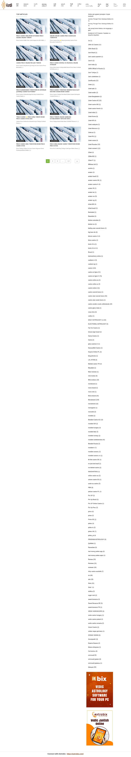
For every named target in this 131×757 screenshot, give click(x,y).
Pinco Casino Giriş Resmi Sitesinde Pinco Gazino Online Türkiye (29, 36)
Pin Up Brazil (92, 499)
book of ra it (92, 248)
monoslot (91, 412)
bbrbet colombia (93, 220)
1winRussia (91, 80)
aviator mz (91, 196)
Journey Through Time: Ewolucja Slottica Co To (100, 20)
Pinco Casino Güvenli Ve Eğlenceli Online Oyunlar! (64, 63)
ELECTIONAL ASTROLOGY (97, 324)
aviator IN (91, 188)
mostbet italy (92, 431)
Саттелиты (91, 651)
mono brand (92, 388)
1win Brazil (91, 52)
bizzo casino (92, 240)
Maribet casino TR (94, 364)
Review (90, 559)
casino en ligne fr (93, 276)
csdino (90, 316)
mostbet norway (93, 435)
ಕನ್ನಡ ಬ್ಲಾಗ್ (107, 5)
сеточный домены (94, 663)
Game (90, 340)
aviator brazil (92, 176)
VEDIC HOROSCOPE (95, 611)
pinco (90, 511)
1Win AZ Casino (93, 44)
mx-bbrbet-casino (93, 467)
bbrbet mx (91, 224)
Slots (89, 583)
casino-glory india (93, 308)
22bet (90, 152)
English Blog (26, 5)
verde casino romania (95, 623)
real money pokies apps (95, 555)
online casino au (93, 475)
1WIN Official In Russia (95, 68)
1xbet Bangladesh (93, 96)
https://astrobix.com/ (75, 754)
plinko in (90, 527)
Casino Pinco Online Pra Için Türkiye (28, 63)
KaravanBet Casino (94, 348)
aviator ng (91, 200)
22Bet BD (91, 156)
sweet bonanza (93, 599)
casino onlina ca (93, 280)
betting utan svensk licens (96, 228)
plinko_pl (91, 535)
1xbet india (91, 112)
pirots (90, 515)
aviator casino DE (93, 180)
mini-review (91, 376)
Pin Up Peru (92, 507)
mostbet (90, 415)
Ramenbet (91, 547)
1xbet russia (92, 140)
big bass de (91, 232)
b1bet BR (91, 204)
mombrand (91, 384)
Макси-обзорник (93, 647)
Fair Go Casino (93, 328)
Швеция (90, 667)
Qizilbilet (90, 543)
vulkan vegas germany (95, 631)
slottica (90, 591)
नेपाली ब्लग (71, 5)
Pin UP (90, 495)
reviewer (90, 567)
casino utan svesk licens (95, 300)
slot (89, 579)
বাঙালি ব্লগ (35, 5)
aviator (90, 172)
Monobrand (20, 32)
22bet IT (90, 160)
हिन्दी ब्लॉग (17, 5)
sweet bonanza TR (94, 607)
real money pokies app (95, 551)
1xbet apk (91, 88)
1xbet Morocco (92, 128)
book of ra (91, 244)
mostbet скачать (93, 451)
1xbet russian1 (92, 148)
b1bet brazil (91, 208)
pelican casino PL (93, 491)
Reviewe (91, 563)
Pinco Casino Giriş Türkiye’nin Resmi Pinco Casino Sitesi (30, 145)
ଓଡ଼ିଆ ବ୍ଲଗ (124, 5)
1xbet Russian (92, 144)
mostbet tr (91, 447)
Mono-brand (92, 396)
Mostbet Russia (93, 443)
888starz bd (92, 164)
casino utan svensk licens (96, 296)
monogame (91, 408)
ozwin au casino (93, 483)
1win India (91, 64)
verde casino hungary (95, 615)
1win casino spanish (94, 56)
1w (89, 40)
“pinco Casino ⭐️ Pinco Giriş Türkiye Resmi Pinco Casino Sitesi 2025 (30, 118)
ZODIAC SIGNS (93, 635)
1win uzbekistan (93, 76)
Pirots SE (91, 519)
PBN (89, 487)
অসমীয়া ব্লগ (79, 5)
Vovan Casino (92, 627)
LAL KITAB (91, 360)
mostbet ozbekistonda (95, 439)
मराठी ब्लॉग (55, 5)
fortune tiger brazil (93, 332)
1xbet (90, 84)
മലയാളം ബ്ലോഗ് (44, 5)
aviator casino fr (93, 184)
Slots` (90, 587)
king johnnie (92, 356)
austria (90, 168)
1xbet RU (91, 136)
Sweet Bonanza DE (94, 603)
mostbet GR (92, 423)
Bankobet (91, 212)
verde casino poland (94, 619)
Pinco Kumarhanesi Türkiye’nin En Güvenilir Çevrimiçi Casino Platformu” (31, 90)
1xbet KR (91, 120)
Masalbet (91, 368)
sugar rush (91, 595)
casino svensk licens (94, 292)
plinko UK (91, 531)
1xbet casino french (94, 108)
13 (68, 161)
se (89, 575)
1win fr (90, 60)
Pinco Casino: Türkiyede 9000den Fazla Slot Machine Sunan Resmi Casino (65, 90)
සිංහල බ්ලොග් (115, 5)
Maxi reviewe (92, 372)
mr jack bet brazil (93, 463)
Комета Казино (93, 643)
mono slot (91, 392)
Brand (90, 252)
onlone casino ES (93, 479)
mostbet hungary (93, 427)
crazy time (91, 312)
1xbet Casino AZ (93, 100)
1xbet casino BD (93, 104)
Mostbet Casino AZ (94, 419)
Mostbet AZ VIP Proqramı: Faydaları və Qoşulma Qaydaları (99, 34)
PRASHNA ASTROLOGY (96, 539)
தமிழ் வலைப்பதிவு (89, 5)
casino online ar (93, 284)
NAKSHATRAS (93, 471)
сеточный (91, 655)
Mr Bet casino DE (93, 459)
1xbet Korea (92, 116)
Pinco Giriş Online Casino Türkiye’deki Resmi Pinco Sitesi (65, 145)
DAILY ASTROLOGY (94, 320)
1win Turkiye (92, 72)
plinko (90, 523)
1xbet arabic (92, 92)
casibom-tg (91, 264)
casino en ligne (93, 272)
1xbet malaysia (93, 124)
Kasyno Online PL (93, 352)
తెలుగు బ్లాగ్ (99, 5)
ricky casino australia (94, 571)
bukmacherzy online (94, 256)
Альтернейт (92, 639)
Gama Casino (92, 336)
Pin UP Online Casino (95, 503)
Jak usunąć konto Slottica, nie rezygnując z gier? (100, 29)
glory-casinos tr (93, 344)
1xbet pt (90, 132)
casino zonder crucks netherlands (98, 304)
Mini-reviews (92, 380)
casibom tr (91, 260)
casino (90, 268)
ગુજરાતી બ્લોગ (63, 5)
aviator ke (91, 192)
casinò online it (93, 288)
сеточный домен (93, 659)
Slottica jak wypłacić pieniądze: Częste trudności (99, 15)
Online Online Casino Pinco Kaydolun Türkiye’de (63, 36)
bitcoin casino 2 (93, 236)
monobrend (91, 404)
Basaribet (91, 216)
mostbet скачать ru (94, 455)
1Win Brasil (91, 48)
